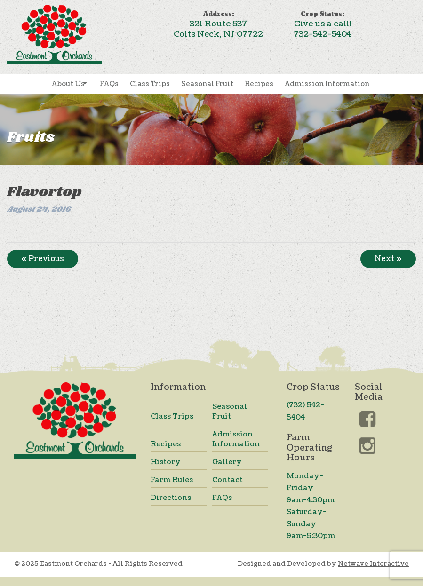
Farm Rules (172, 480)
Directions (171, 498)
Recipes (259, 83)
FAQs (109, 83)
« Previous (42, 258)
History (166, 462)
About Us (68, 83)
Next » (388, 258)
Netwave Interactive (373, 563)
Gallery (227, 462)
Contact (227, 480)
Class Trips (150, 83)
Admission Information (327, 83)
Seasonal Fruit (207, 83)
